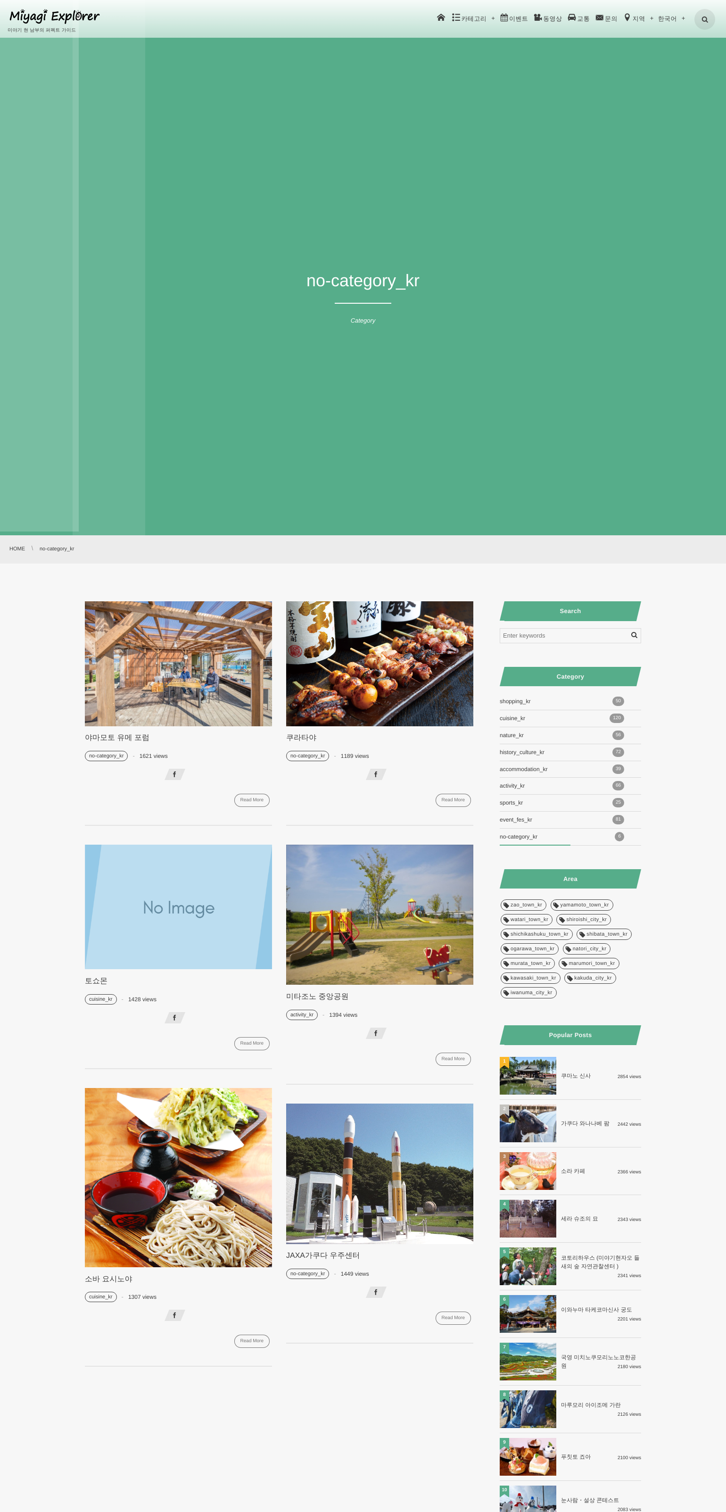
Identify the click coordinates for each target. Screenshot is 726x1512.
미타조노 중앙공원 (317, 997)
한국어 (668, 18)
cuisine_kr (101, 999)
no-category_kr (106, 756)
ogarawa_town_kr (532, 949)
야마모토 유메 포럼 (117, 738)
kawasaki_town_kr (533, 978)
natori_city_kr (590, 949)
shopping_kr (562, 701)
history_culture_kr (562, 752)
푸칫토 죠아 (576, 1457)
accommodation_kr (562, 769)
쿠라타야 (301, 738)
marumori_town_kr (592, 963)
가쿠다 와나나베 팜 (585, 1123)
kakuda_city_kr (593, 978)
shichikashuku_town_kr (540, 934)
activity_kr (302, 1015)
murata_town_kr (531, 963)
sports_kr (562, 802)
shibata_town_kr (606, 934)
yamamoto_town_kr (585, 905)
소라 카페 (573, 1171)
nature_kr (562, 735)
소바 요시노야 (108, 1279)
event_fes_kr (562, 819)
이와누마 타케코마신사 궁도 (596, 1309)
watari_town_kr (529, 919)
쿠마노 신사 (576, 1075)
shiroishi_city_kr (586, 919)
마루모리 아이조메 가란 (591, 1405)
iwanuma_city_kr (532, 993)
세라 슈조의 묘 (579, 1218)
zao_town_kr (526, 905)
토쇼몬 (96, 981)
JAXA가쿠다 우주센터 (323, 1256)
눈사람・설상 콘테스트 (590, 1500)
